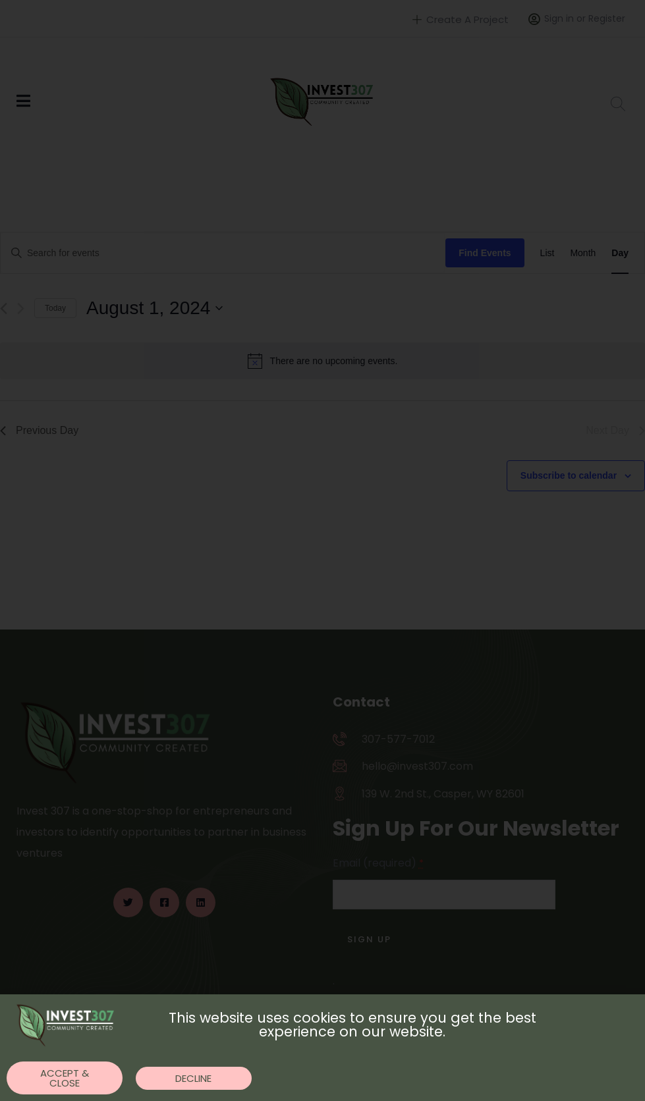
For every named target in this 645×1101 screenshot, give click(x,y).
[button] (65, 1077)
